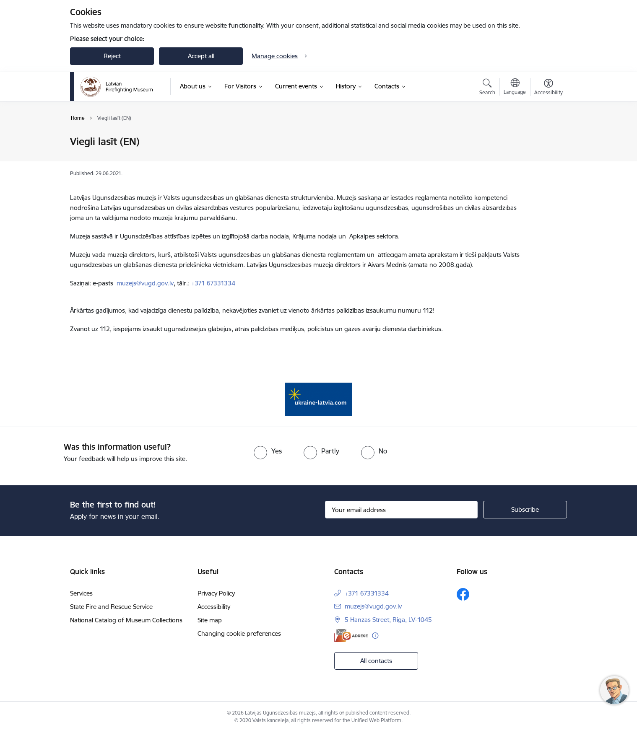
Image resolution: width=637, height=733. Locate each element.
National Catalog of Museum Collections (126, 620)
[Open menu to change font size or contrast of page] (548, 88)
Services (81, 593)
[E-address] (351, 635)
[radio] (268, 451)
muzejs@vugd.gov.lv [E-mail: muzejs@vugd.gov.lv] (373, 606)
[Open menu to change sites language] (514, 87)
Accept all (201, 56)
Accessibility (214, 607)
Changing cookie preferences (239, 633)
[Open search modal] (487, 88)
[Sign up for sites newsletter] (525, 509)
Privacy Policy (216, 593)
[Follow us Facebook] (463, 594)
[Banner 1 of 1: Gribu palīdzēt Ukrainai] (318, 399)
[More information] (375, 635)
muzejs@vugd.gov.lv (145, 283)
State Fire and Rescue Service (111, 607)
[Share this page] (546, 159)
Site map (210, 620)
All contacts (376, 661)
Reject (112, 56)
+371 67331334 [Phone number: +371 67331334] (367, 593)
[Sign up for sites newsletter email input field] (401, 509)
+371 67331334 (213, 283)
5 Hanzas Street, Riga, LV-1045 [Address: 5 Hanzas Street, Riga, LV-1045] (388, 620)
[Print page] (546, 138)
